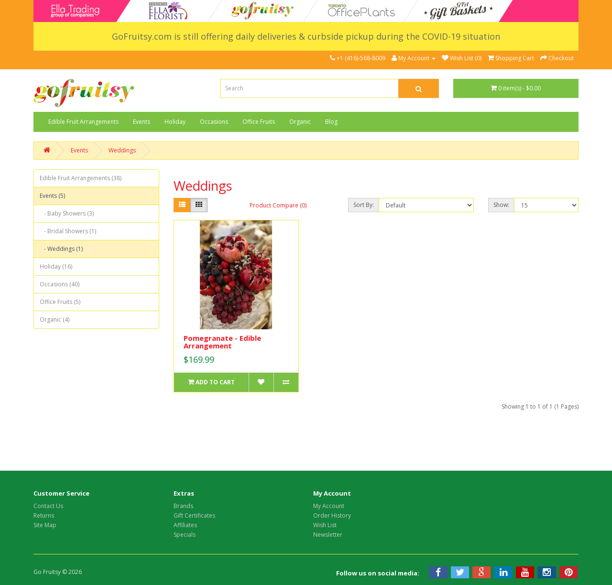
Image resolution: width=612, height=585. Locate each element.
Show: (501, 205)
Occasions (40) (59, 284)
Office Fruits (258, 122)
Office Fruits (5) (60, 302)
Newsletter (327, 535)
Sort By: (363, 205)
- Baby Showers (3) (67, 213)
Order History (332, 515)
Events (141, 122)
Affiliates (185, 525)
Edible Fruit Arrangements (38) (80, 178)
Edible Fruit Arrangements (83, 122)
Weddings (122, 150)
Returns (43, 515)
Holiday (175, 122)
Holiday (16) (56, 266)
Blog (331, 122)
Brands (183, 506)
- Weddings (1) (61, 249)
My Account (328, 506)
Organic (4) (54, 319)
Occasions (214, 122)
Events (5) (52, 196)
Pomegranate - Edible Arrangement (222, 342)
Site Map (44, 525)
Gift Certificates (194, 515)
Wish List (325, 525)
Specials (185, 535)
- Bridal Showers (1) (68, 231)
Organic (300, 122)
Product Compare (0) (278, 205)
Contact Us (48, 506)
